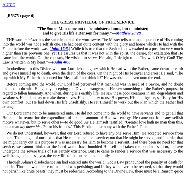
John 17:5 (59, 48)
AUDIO (9, 4)
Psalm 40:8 (61, 62)
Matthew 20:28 (128, 33)
